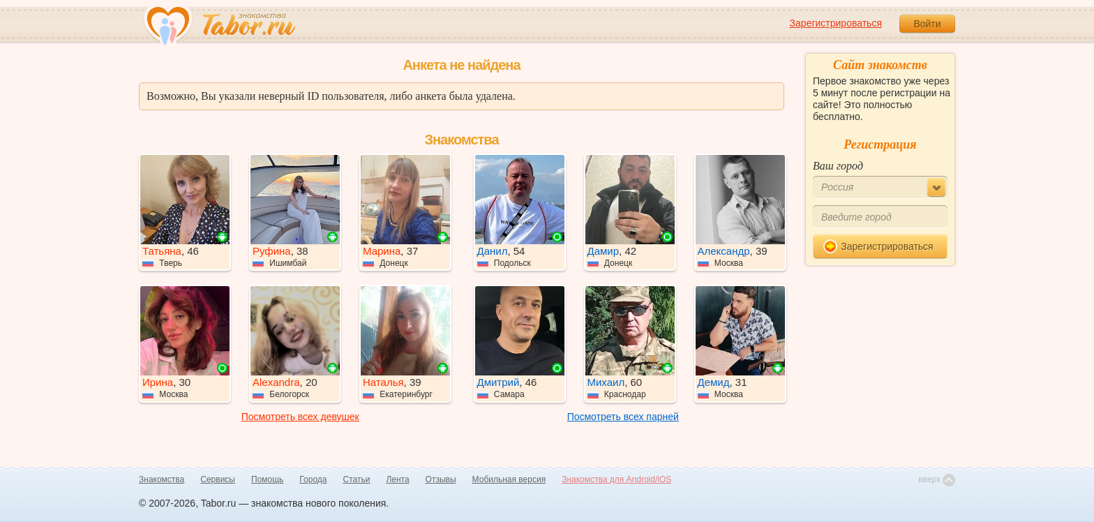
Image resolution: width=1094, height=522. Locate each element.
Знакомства (161, 479)
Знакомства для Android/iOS (616, 479)
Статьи (356, 479)
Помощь (267, 479)
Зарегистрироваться (836, 23)
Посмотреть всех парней (623, 416)
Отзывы (441, 479)
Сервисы (217, 479)
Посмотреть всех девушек (300, 416)
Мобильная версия (509, 479)
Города (313, 479)
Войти (927, 23)
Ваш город (838, 166)
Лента (397, 479)
